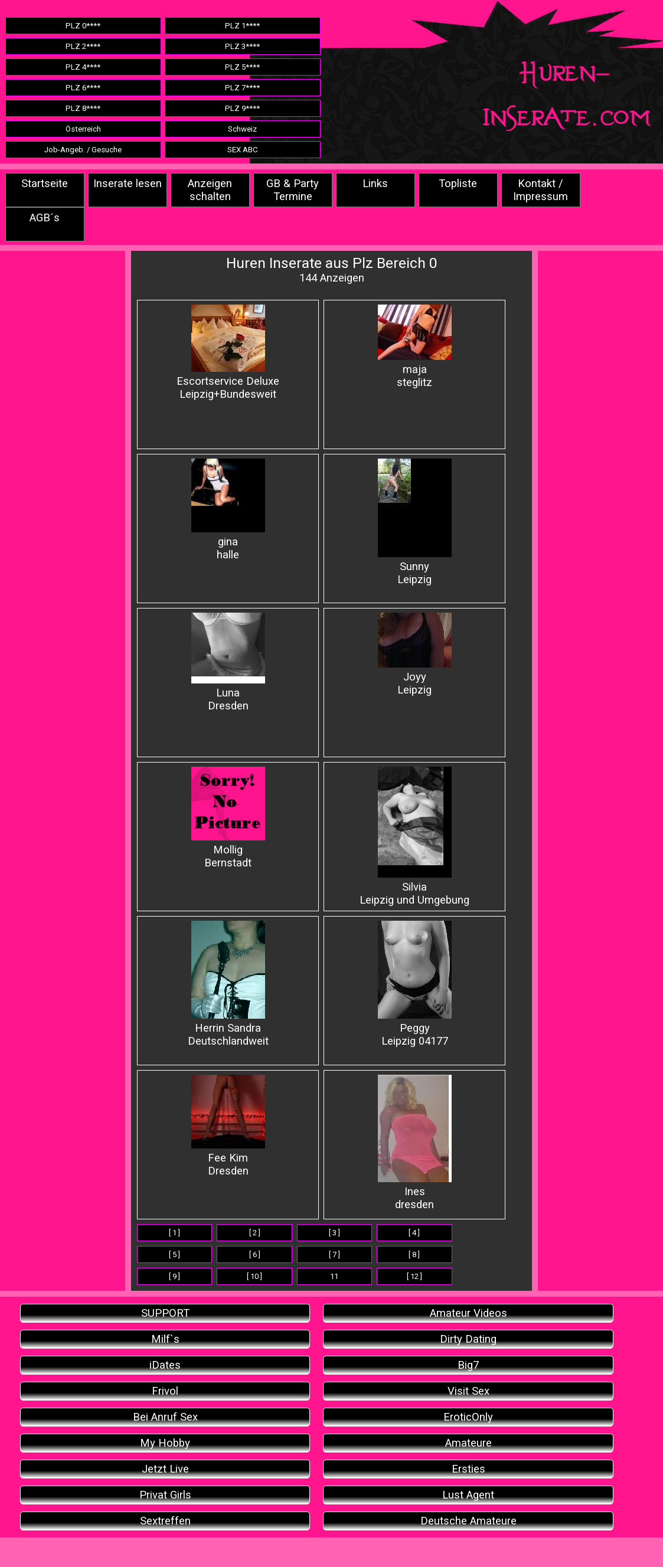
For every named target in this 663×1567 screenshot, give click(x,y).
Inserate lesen (127, 183)
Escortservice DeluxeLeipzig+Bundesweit (228, 353)
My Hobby (165, 1443)
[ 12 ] (414, 1276)
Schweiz (242, 129)
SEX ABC (242, 149)
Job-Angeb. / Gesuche (83, 149)
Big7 (468, 1365)
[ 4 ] (414, 1232)
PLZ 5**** (242, 67)
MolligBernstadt (228, 818)
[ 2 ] (254, 1232)
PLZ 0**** (83, 25)
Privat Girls (165, 1495)
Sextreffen (165, 1520)
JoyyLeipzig (415, 654)
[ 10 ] (254, 1276)
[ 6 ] (254, 1254)
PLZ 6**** (83, 87)
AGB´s (45, 217)
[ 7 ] (334, 1254)
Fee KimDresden (228, 1126)
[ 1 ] (174, 1232)
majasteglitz (415, 347)
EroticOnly (468, 1417)
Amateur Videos (468, 1313)
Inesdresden (415, 1143)
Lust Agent (468, 1495)
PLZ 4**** (83, 67)
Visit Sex (468, 1391)
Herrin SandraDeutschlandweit (228, 984)
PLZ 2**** (83, 46)
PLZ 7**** (242, 87)
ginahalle (228, 510)
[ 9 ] (174, 1276)
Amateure (468, 1443)
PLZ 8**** (83, 108)
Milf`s (165, 1339)
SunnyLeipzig (415, 522)
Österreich (83, 129)
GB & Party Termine (292, 190)
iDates (165, 1365)
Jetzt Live (165, 1469)
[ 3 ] (334, 1232)
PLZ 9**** (242, 108)
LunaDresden (228, 662)
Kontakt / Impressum (540, 190)
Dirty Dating (468, 1339)
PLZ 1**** (242, 25)
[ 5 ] (174, 1254)
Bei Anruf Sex (165, 1417)
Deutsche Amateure (468, 1520)
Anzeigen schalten (210, 190)
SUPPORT (165, 1313)
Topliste (458, 183)
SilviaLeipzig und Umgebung (414, 837)
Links (375, 183)
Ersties (468, 1469)
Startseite (44, 183)
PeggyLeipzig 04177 (415, 984)
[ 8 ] (414, 1254)
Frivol (165, 1391)
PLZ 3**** (242, 46)
